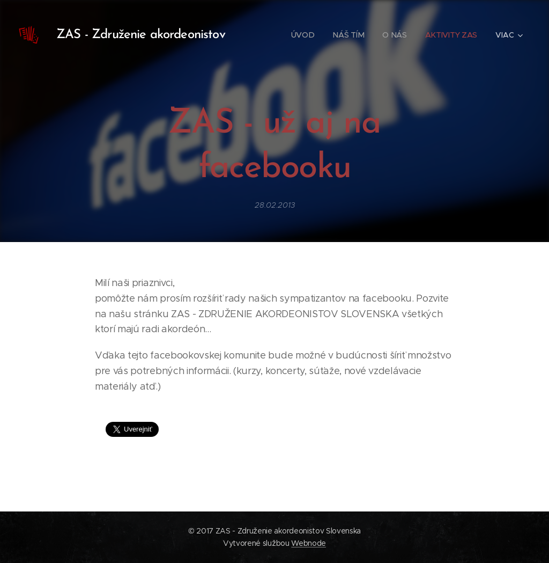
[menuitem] (301, 34)
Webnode (308, 543)
